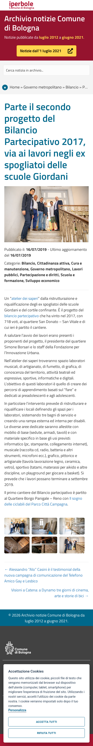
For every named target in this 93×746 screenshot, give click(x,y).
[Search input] (46, 70)
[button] (46, 50)
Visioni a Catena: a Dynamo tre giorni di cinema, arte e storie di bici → (50, 593)
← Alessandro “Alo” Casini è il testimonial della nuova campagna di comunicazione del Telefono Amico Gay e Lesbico (43, 575)
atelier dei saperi (24, 298)
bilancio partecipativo (22, 316)
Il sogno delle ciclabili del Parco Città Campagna (43, 501)
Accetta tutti (46, 721)
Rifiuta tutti (46, 733)
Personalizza (17, 710)
